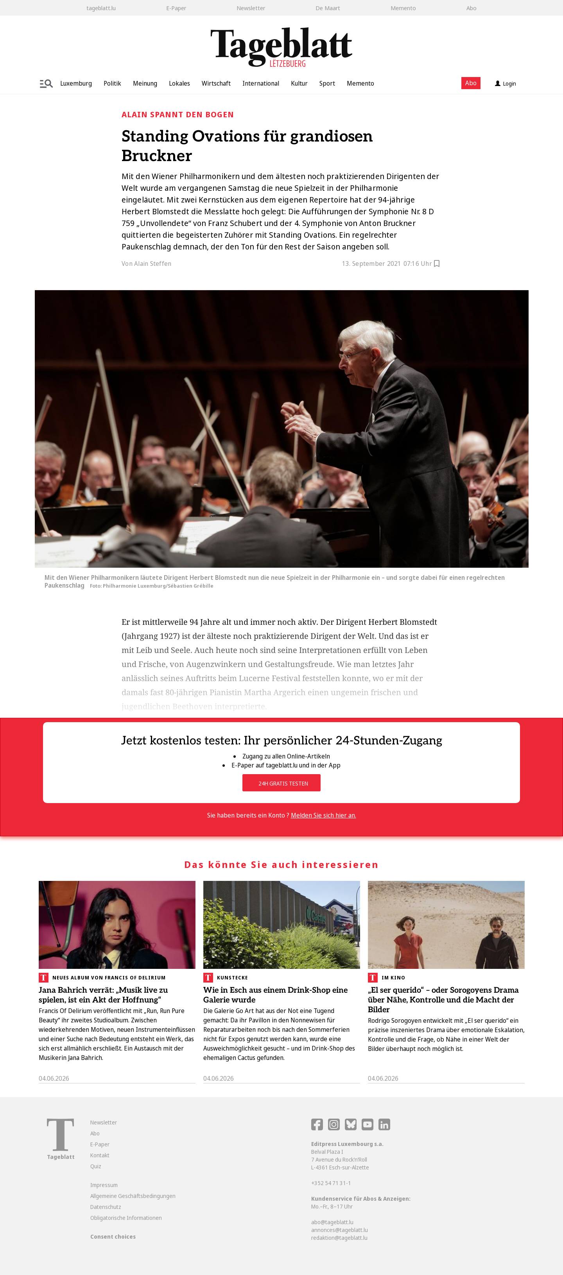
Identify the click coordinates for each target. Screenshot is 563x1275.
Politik (112, 83)
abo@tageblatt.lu (332, 1222)
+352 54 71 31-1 (331, 1183)
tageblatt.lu (101, 8)
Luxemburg (76, 83)
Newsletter (251, 8)
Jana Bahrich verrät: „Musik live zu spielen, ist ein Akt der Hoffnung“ (103, 995)
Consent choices (113, 1236)
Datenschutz (105, 1206)
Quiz (95, 1166)
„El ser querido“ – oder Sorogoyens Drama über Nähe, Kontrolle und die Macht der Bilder (443, 1000)
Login (505, 83)
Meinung (145, 83)
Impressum (104, 1185)
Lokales (179, 83)
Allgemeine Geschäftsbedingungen (133, 1196)
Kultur (299, 83)
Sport (327, 83)
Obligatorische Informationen (126, 1217)
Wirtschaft (216, 83)
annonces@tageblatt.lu (339, 1230)
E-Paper (176, 8)
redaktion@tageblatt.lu (339, 1237)
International (260, 83)
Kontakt (99, 1155)
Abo (471, 8)
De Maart (328, 8)
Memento (403, 8)
